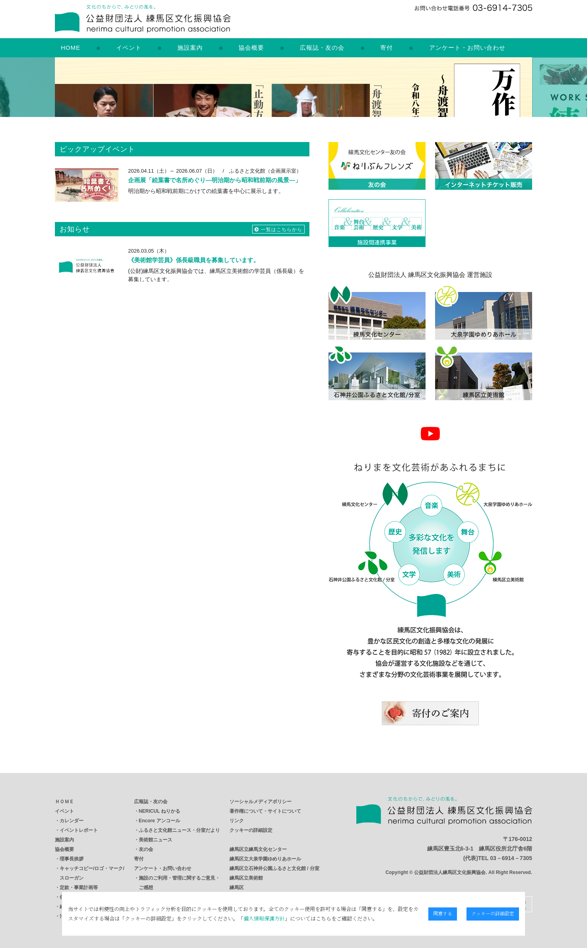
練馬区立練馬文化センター (258, 849)
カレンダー (72, 820)
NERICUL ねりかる (159, 811)
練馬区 (236, 887)
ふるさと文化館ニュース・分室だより (179, 830)
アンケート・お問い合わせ (467, 47)
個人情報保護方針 (246, 918)
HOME (70, 47)
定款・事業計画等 (79, 887)
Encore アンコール (159, 820)
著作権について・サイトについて (265, 811)
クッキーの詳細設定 (250, 830)
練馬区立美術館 (246, 878)
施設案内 (190, 47)
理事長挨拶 (72, 859)
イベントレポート (79, 830)
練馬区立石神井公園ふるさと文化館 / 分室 (274, 868)
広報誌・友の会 (322, 47)
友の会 (146, 849)
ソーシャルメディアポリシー (260, 801)
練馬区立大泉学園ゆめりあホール (265, 859)
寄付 (386, 47)
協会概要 (251, 47)
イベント (129, 47)
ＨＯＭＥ (64, 801)
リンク (236, 820)
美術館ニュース (155, 840)
